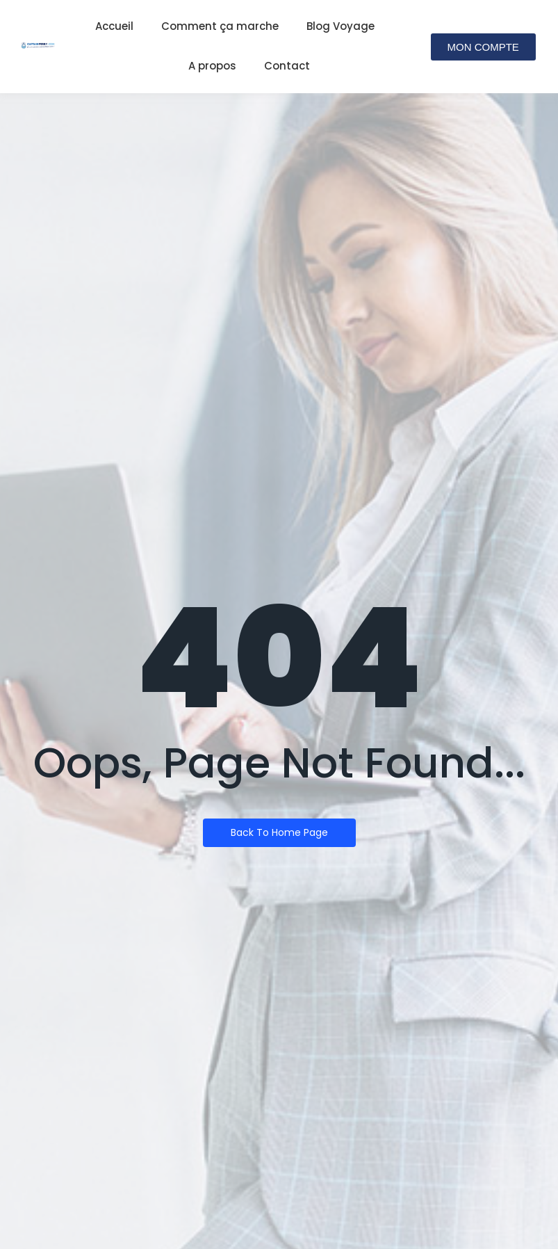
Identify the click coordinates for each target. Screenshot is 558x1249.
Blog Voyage (340, 26)
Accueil (114, 26)
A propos (212, 65)
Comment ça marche (220, 26)
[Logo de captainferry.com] (38, 45)
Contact (287, 65)
